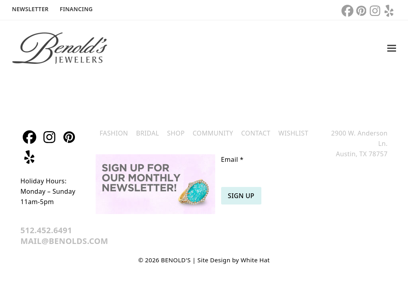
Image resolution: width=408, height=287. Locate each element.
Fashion (114, 133)
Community (212, 133)
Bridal (147, 133)
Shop (175, 133)
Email (232, 159)
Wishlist (293, 133)
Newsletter (30, 9)
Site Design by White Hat (234, 260)
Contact (256, 133)
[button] (391, 48)
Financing (76, 9)
